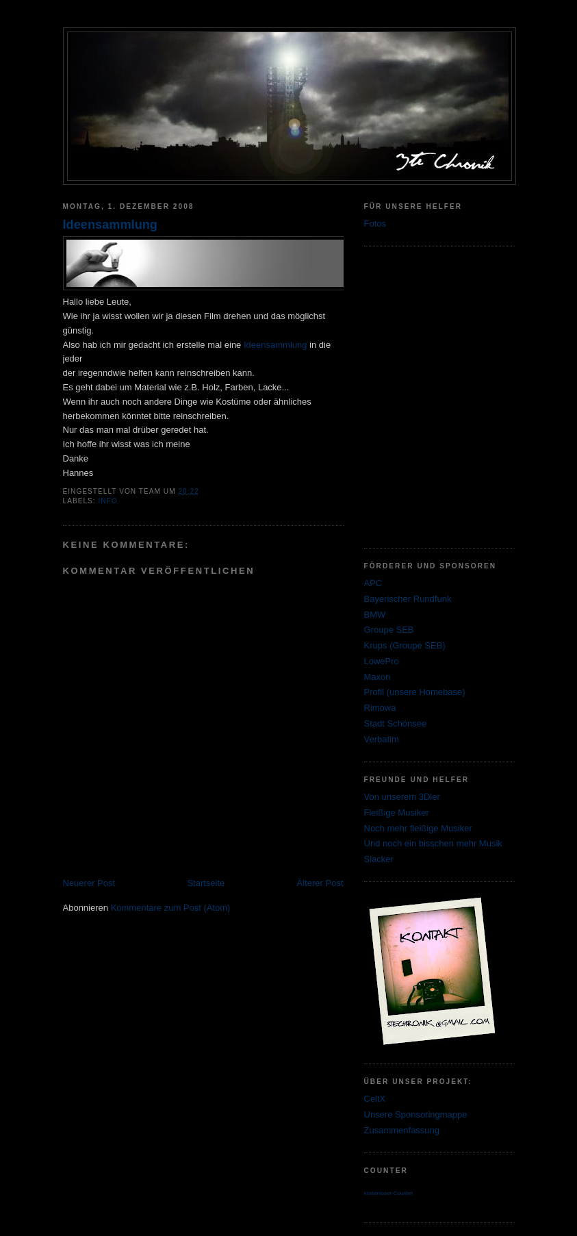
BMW (375, 614)
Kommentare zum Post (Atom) (171, 908)
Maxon (377, 677)
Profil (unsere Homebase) (414, 692)
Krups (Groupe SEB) (405, 645)
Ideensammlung (110, 224)
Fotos (375, 223)
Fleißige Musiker (396, 812)
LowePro (381, 661)
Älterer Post (320, 883)
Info (108, 501)
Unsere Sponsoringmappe (415, 1114)
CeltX (375, 1099)
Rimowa (380, 708)
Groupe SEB (389, 630)
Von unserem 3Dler (402, 797)
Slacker (379, 859)
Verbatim (381, 739)
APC (373, 583)
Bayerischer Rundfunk (408, 599)
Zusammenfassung (402, 1130)
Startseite (206, 883)
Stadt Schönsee (395, 723)
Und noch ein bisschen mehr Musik (433, 843)
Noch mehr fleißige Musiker (418, 828)
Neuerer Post (89, 883)
